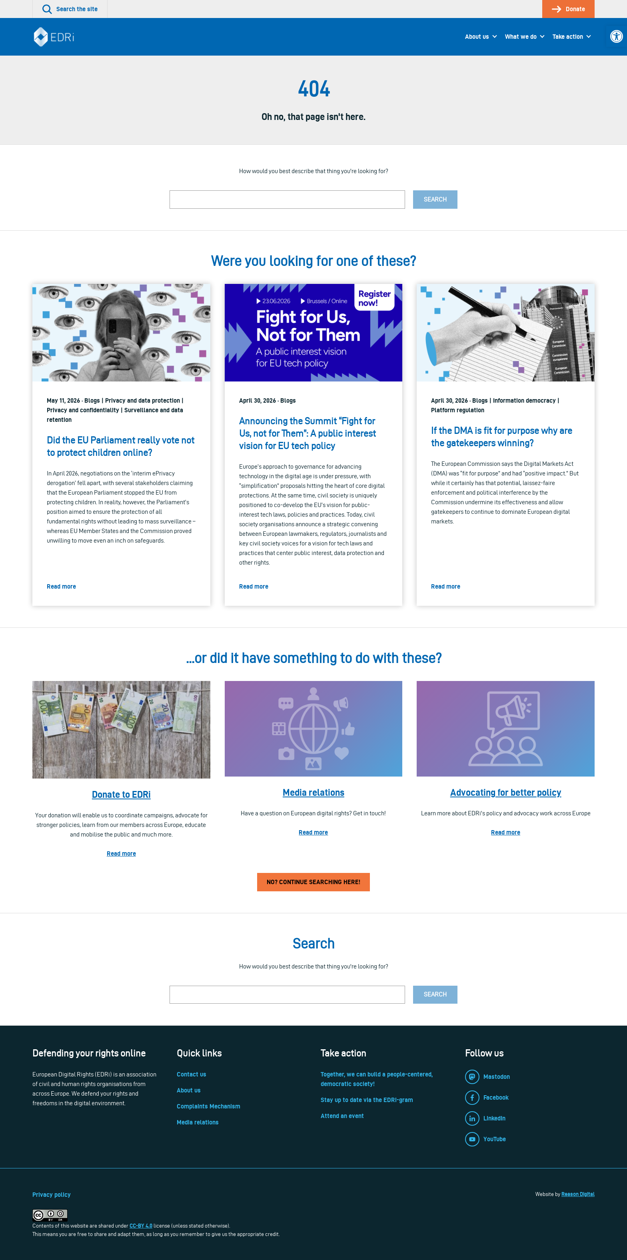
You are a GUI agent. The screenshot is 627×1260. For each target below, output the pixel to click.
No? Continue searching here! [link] (313, 882)
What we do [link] (521, 36)
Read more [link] (121, 853)
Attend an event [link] (342, 1115)
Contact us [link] (191, 1074)
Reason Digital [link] (578, 1194)
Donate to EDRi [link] (121, 794)
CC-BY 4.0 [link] (141, 1225)
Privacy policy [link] (51, 1194)
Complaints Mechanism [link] (208, 1106)
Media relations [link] (313, 792)
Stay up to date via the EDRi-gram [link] (367, 1099)
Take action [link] (568, 36)
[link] (616, 36)
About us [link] (477, 36)
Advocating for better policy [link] (505, 792)
